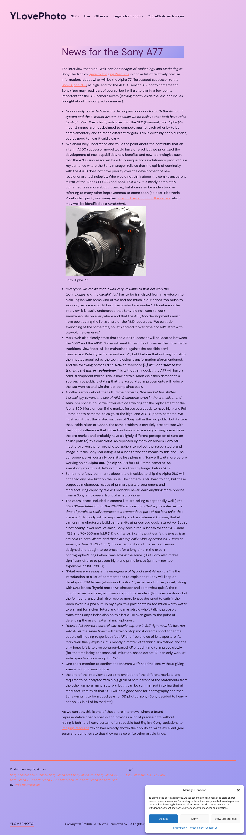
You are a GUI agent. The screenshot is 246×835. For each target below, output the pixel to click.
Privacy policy (179, 827)
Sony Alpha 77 (107, 775)
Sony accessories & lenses (29, 775)
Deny (194, 818)
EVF (128, 775)
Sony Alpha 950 (69, 780)
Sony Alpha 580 (60, 775)
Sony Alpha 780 (21, 780)
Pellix (136, 775)
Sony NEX (111, 780)
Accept (163, 818)
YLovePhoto (22, 823)
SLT (155, 775)
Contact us (211, 827)
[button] (238, 790)
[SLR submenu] (79, 16)
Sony (161, 775)
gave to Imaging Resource (109, 74)
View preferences (226, 818)
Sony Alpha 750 (84, 775)
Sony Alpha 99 (92, 780)
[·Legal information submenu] (142, 16)
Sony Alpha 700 (74, 85)
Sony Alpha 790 (45, 780)
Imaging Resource (75, 728)
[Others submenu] (107, 16)
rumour (146, 775)
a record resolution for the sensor (144, 198)
